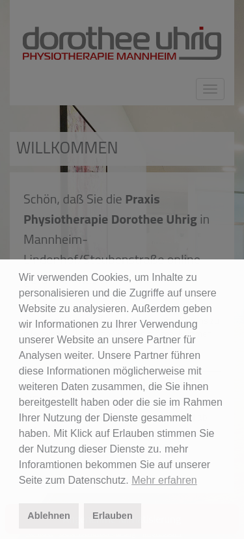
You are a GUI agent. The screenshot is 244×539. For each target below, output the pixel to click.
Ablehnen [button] (48, 515)
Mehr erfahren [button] (164, 480)
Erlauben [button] (112, 515)
